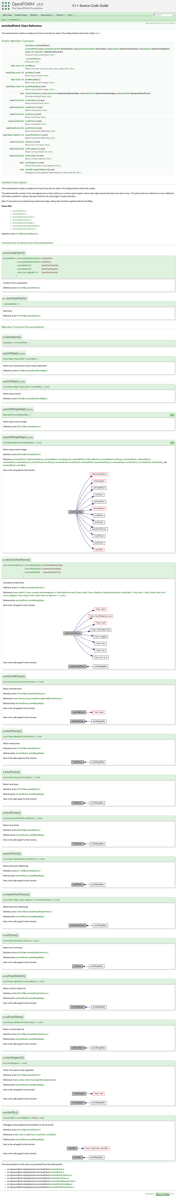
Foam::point (19, 359)
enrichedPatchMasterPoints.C (39, 912)
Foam (3, 20)
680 (19, 993)
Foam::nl (44, 595)
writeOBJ (29, 169)
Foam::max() (23, 595)
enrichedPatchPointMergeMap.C (26, 226)
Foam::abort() (19, 592)
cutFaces (29, 142)
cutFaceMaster (31, 149)
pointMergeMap (32, 79)
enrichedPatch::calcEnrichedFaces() (28, 459)
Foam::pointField (15, 818)
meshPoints (30, 107)
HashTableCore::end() (66, 592)
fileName (43, 169)
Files (71, 16)
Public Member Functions (153, 23)
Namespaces (47, 16)
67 (17, 234)
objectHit (39, 52)
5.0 (40, 4)
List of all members (169, 23)
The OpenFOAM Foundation (27, 8)
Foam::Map (8, 359)
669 (19, 952)
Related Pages (21, 15)
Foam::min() (34, 595)
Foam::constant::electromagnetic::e (41, 592)
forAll (152, 592)
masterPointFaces (33, 135)
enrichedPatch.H (20, 211)
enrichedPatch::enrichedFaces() (16, 462)
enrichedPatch (14, 20)
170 (19, 316)
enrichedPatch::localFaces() (43, 462)
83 (18, 371)
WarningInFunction (48, 1080)
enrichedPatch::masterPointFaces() (96, 462)
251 (19, 1130)
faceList (18, 100)
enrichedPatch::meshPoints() (124, 462)
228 (19, 454)
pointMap (29, 66)
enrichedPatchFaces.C (22, 220)
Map (13, 66)
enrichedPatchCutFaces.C (23, 217)
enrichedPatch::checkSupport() (58, 459)
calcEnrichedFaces (33, 93)
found (32, 1080)
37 (18, 588)
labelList (116, 49)
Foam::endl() (81, 592)
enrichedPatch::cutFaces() (112, 459)
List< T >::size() (59, 595)
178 (19, 748)
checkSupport (31, 163)
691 (19, 1034)
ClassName (30, 45)
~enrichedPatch (32, 59)
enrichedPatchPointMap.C (24, 223)
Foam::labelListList (16, 859)
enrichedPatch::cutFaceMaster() (86, 459)
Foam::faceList (14, 682)
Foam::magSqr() (10, 595)
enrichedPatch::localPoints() (68, 462)
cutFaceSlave (31, 156)
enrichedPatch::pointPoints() (150, 462)
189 (19, 789)
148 (19, 912)
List (31, 52)
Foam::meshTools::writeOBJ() (43, 1135)
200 (19, 830)
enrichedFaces (31, 100)
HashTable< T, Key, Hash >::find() (135, 592)
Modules (34, 15)
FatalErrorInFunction (112, 592)
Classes (60, 16)
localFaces (29, 114)
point (18, 66)
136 (19, 288)
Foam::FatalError (95, 592)
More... (99, 33)
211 (19, 871)
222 (19, 427)
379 (19, 694)
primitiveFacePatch (52, 49)
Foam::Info (160, 592)
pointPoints (30, 128)
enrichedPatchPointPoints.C (24, 229)
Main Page (7, 15)
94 (18, 399)
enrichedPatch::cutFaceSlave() (137, 459)
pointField (126, 93)
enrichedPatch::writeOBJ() (14, 465)
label (18, 79)
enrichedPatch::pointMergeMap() (30, 600)
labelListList (52, 93)
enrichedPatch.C (19, 214)
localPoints (30, 121)
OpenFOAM (23, 3)
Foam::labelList (14, 736)
